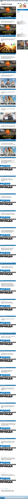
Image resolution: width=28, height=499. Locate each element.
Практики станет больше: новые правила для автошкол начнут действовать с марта (8, 39)
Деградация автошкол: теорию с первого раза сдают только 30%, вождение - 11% (8, 126)
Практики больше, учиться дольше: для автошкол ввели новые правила (8, 22)
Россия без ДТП (3, 350)
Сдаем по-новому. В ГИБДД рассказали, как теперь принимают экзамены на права (8, 406)
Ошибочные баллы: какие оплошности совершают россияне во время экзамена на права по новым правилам (8, 458)
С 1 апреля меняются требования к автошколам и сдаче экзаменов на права (8, 144)
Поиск (25, 1)
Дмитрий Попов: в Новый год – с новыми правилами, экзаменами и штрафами (7, 179)
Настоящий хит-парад (22, 5)
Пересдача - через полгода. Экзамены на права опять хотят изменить (8, 337)
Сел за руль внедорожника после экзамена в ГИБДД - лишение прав (7, 267)
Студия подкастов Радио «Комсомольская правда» (7, 18)
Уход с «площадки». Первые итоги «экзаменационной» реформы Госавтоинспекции (7, 371)
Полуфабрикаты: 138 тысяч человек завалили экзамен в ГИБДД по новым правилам (7, 389)
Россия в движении (3, 367)
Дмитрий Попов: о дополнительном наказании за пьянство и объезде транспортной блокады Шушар (7, 249)
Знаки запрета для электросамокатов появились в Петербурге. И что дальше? (8, 214)
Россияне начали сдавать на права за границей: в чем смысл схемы (7, 75)
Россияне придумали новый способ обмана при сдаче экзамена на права (7, 491)
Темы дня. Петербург (3, 438)
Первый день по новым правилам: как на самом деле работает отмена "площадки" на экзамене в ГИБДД (8, 424)
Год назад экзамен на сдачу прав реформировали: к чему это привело (7, 354)
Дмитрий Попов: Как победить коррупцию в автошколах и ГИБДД (7, 302)
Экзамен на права (6, 4)
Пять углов (2, 89)
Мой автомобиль (3, 385)
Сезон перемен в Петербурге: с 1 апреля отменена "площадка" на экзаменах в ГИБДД (8, 442)
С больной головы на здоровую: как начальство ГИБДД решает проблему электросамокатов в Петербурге (7, 231)
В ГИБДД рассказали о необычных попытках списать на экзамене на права (8, 475)
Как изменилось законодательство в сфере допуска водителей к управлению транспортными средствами (8, 57)
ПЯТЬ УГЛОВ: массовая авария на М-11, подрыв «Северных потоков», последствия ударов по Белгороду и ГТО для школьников (8, 161)
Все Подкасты (22, 9)
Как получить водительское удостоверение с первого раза (6, 197)
